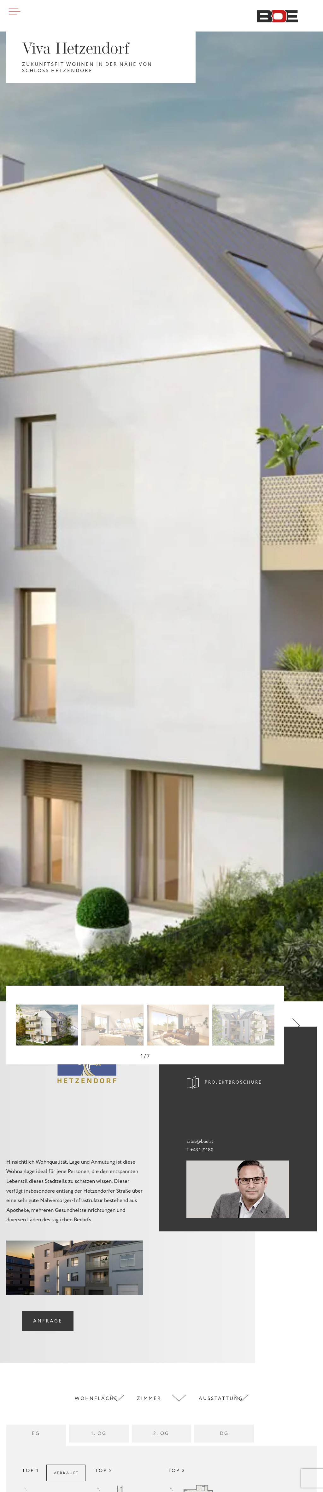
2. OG (161, 1433)
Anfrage (47, 1321)
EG (36, 1433)
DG (224, 1433)
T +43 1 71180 (199, 1150)
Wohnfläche (96, 1398)
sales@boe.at (199, 1141)
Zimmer (149, 1398)
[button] (296, 1025)
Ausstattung (221, 1398)
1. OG (99, 1433)
